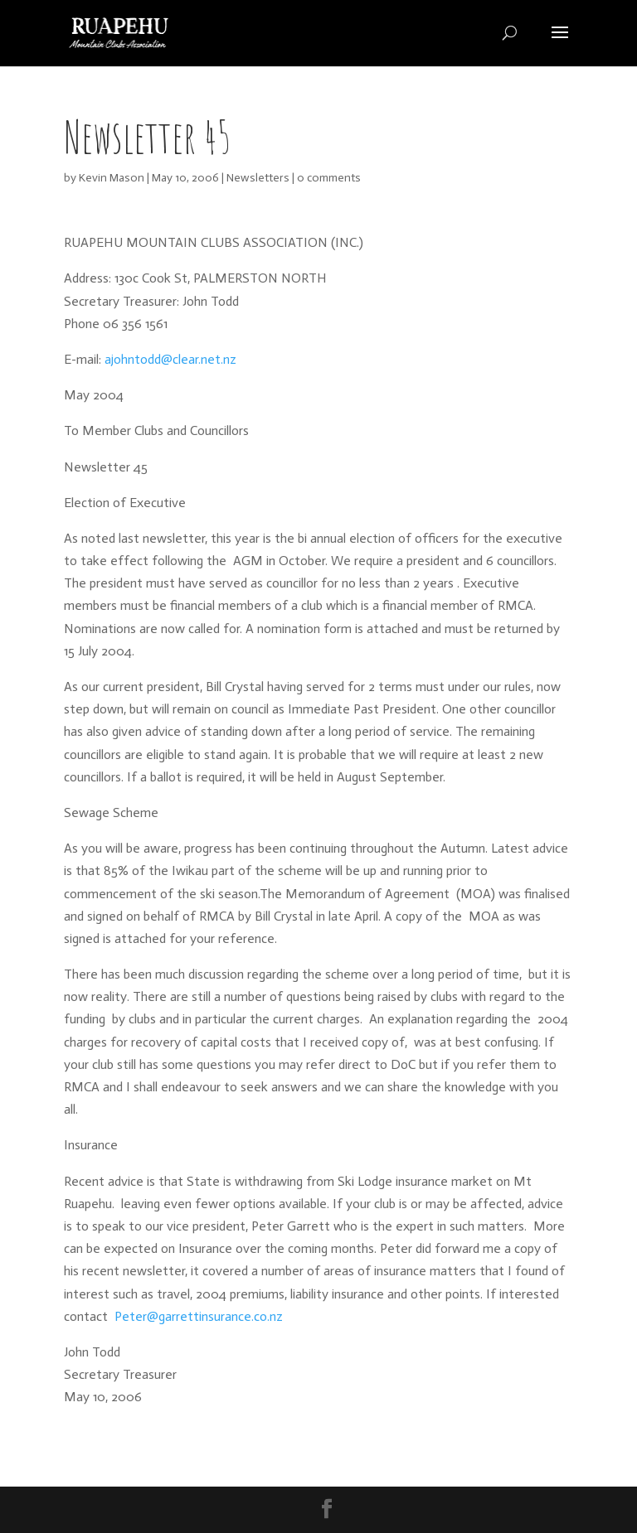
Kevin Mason (111, 178)
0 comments (329, 178)
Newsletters (257, 178)
